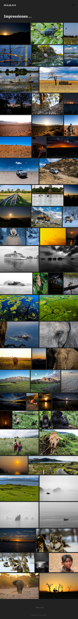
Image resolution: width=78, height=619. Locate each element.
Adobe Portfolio (42, 615)
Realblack (10, 5)
